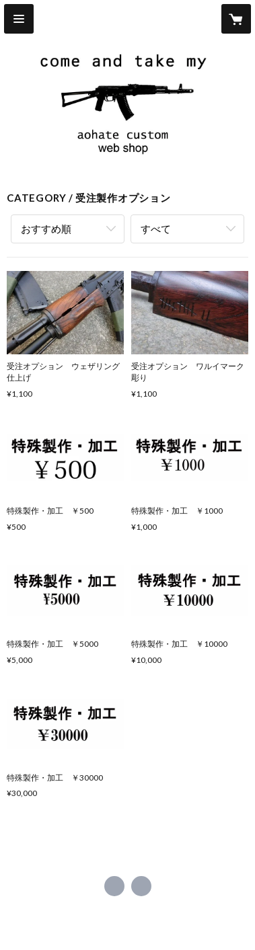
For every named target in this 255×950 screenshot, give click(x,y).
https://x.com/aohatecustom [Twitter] (114, 886)
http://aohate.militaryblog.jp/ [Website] (141, 886)
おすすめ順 (46, 229)
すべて (156, 229)
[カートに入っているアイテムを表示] (236, 19)
